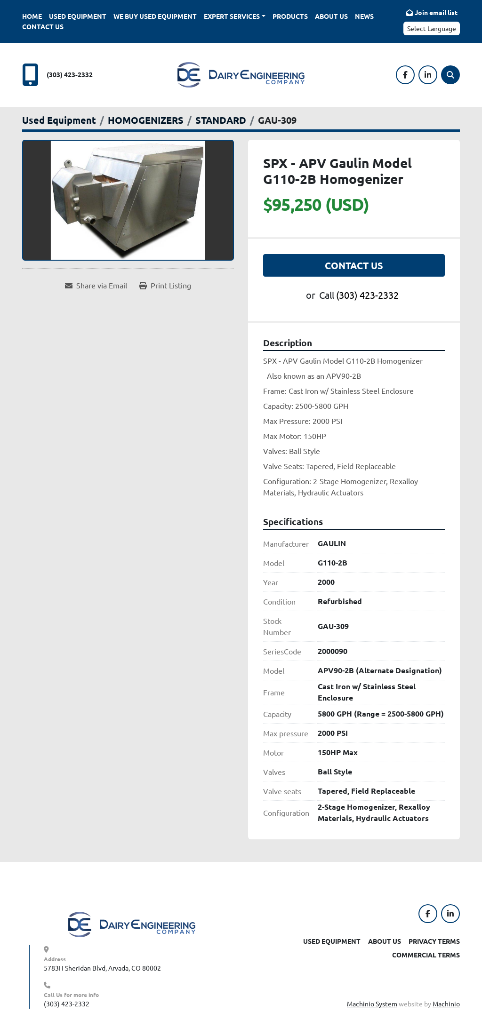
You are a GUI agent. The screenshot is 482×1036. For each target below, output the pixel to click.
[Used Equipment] (59, 120)
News (364, 16)
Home (32, 16)
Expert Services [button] (232, 16)
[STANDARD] (220, 120)
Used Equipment (77, 16)
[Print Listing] (165, 285)
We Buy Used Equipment (155, 16)
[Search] (450, 74)
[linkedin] (427, 74)
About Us (331, 16)
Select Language (431, 28)
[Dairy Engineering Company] (131, 923)
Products (290, 16)
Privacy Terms (434, 941)
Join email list (436, 12)
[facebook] (405, 74)
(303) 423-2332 (70, 74)
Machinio (446, 1003)
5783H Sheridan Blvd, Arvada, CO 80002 (102, 968)
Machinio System (372, 1003)
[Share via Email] (96, 285)
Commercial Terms (426, 954)
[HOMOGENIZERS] (146, 120)
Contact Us (43, 26)
